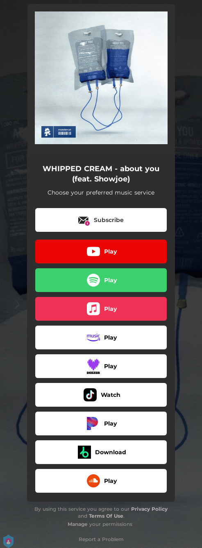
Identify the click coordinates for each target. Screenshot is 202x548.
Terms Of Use (106, 516)
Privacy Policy (149, 509)
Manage (78, 524)
